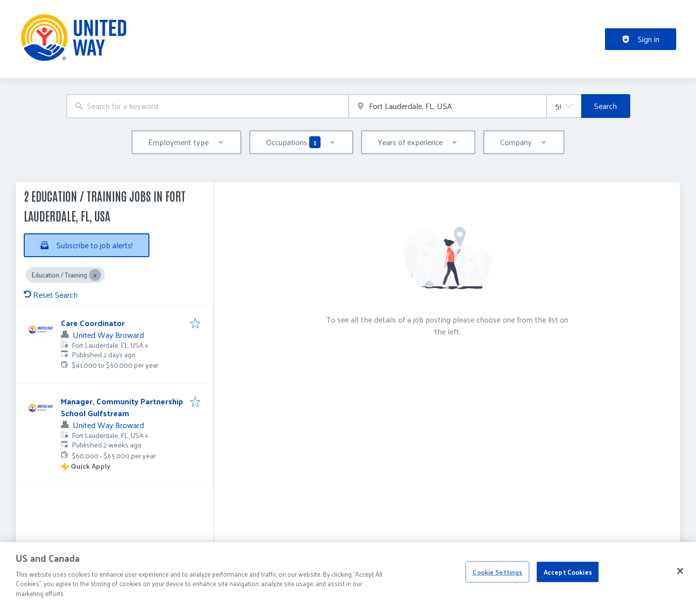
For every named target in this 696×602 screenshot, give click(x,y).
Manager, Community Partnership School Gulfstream (122, 407)
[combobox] (207, 106)
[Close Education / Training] (95, 275)
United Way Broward (108, 335)
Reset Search (51, 294)
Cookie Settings (497, 585)
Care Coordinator (93, 323)
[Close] (680, 584)
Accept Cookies (568, 585)
